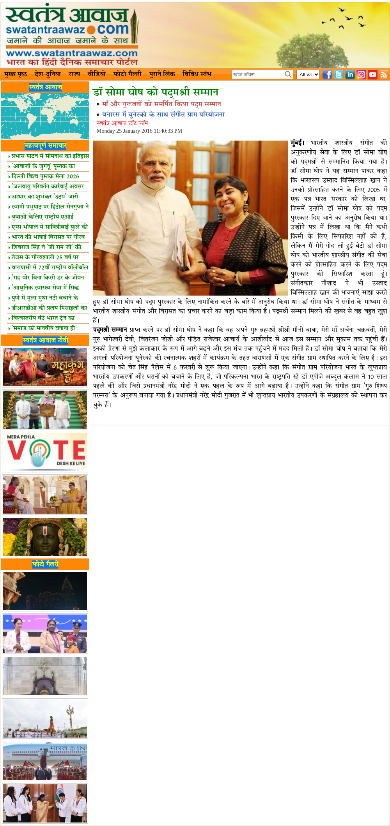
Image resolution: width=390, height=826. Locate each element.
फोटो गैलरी (127, 74)
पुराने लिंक (162, 74)
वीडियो (97, 74)
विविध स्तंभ (197, 74)
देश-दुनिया (48, 74)
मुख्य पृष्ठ (15, 74)
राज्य (74, 74)
